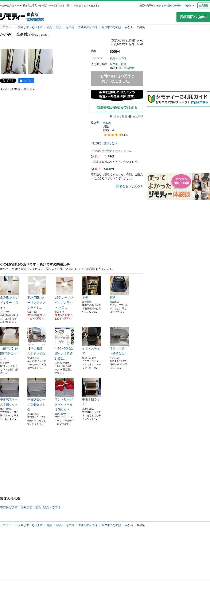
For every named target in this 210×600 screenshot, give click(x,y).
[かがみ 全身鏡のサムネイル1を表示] (13, 61)
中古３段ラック (91, 392)
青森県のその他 (87, 27)
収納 (119, 287)
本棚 (91, 287)
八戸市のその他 (111, 27)
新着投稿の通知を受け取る (117, 107)
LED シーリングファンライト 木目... (64, 292)
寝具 (59, 27)
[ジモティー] (12, 17)
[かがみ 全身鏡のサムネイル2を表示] (40, 61)
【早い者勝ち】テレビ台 (36, 341)
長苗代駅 (129, 67)
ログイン (189, 5)
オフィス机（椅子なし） (119, 341)
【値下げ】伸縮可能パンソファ (9, 343)
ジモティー (7, 27)
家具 (49, 27)
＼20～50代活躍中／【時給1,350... (64, 343)
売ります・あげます (30, 27)
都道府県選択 (35, 19)
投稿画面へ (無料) (193, 17)
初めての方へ (174, 5)
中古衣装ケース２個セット (9, 392)
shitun (107, 122)
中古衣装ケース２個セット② (36, 394)
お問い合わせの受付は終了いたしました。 (117, 78)
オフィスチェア (91, 341)
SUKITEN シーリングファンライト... (36, 292)
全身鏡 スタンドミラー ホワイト (9, 292)
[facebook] (26, 80)
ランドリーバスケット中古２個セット (64, 394)
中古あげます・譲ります (16, 507)
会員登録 (203, 5)
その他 (70, 27)
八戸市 (114, 64)
